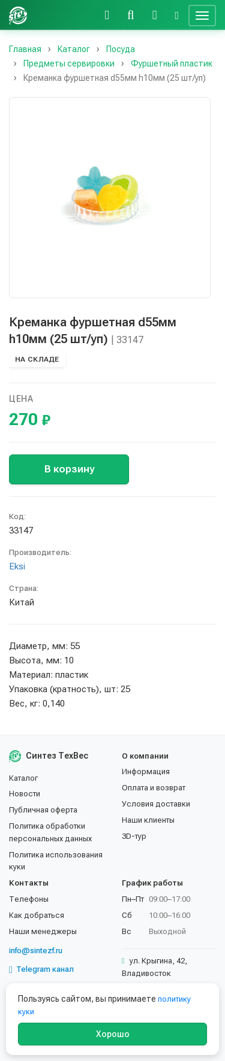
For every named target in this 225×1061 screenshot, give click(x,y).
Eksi (17, 566)
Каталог (23, 778)
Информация (146, 771)
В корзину (69, 469)
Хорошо (113, 1034)
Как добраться (36, 915)
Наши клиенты (148, 820)
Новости (24, 793)
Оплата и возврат (153, 787)
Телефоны (29, 899)
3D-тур (134, 836)
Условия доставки (156, 803)
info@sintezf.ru (35, 950)
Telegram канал (41, 969)
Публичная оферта (43, 809)
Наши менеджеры (43, 931)
